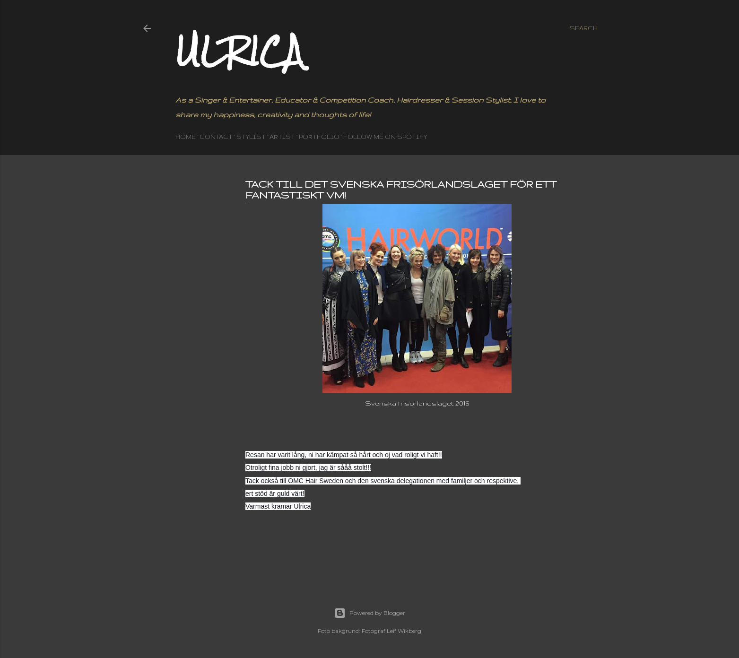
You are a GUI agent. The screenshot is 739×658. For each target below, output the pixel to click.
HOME (185, 137)
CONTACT (216, 137)
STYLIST (251, 137)
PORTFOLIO (319, 137)
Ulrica (239, 50)
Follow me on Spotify (385, 137)
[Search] (584, 28)
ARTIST (282, 137)
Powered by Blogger (369, 613)
